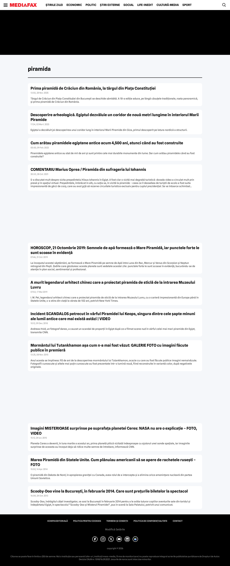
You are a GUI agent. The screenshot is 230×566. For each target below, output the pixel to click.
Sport (187, 5)
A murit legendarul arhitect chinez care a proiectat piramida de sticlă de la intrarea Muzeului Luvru (113, 284)
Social (128, 5)
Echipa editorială (57, 521)
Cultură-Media (168, 5)
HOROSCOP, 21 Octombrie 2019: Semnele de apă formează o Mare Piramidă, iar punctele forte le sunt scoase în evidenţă (115, 250)
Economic (74, 5)
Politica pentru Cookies (87, 521)
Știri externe (110, 5)
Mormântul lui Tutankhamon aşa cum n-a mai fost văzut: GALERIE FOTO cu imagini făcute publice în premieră (109, 347)
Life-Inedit (145, 5)
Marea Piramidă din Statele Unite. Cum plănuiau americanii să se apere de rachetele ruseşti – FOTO (113, 462)
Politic (91, 5)
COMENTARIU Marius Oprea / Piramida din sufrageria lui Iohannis (88, 169)
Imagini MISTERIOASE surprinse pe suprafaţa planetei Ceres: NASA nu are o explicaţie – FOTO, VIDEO (114, 430)
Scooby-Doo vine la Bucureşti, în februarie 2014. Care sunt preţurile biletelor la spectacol (109, 491)
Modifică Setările (115, 529)
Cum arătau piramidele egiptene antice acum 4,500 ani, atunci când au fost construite (107, 143)
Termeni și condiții (117, 521)
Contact (178, 521)
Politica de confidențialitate (150, 521)
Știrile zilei (54, 5)
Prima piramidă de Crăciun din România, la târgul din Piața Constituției (93, 88)
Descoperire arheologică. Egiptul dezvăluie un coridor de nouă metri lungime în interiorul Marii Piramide (115, 117)
